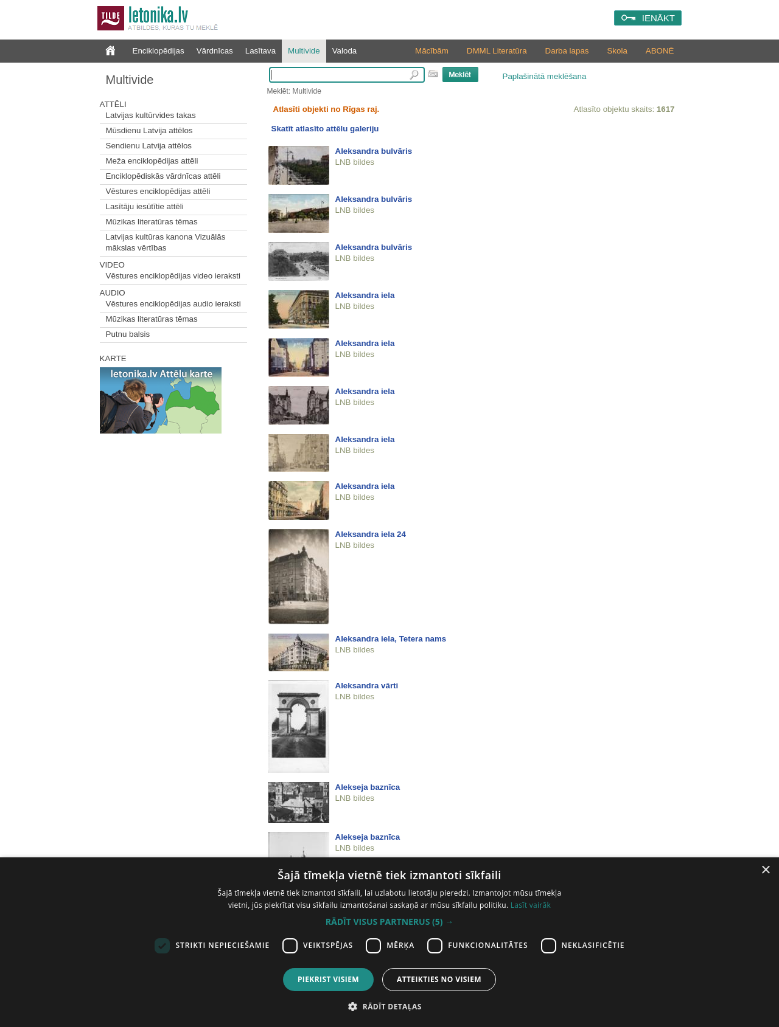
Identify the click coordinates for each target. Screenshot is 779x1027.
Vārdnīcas (215, 50)
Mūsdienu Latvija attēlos (149, 130)
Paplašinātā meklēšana (545, 76)
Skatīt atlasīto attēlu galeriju (325, 128)
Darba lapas (567, 50)
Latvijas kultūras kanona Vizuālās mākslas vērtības (166, 242)
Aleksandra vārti (367, 685)
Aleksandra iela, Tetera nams (391, 638)
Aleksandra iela (365, 295)
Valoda (344, 50)
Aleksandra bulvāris (374, 151)
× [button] (765, 870)
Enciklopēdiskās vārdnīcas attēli (163, 176)
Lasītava (260, 50)
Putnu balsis (128, 334)
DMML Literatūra (497, 50)
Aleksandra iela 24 (370, 534)
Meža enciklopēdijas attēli (152, 160)
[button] (389, 921)
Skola (617, 50)
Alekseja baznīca (367, 787)
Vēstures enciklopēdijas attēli (158, 191)
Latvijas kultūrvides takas (151, 115)
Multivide (304, 50)
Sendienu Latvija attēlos (149, 145)
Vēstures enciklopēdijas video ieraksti (173, 275)
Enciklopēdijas (158, 50)
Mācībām (432, 50)
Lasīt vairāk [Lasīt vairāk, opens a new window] (531, 905)
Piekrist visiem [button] (328, 979)
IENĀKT (658, 18)
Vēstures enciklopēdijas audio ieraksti (173, 303)
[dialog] (389, 942)
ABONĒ (660, 50)
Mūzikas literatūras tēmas (152, 221)
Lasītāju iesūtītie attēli (145, 206)
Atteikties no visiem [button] (439, 979)
